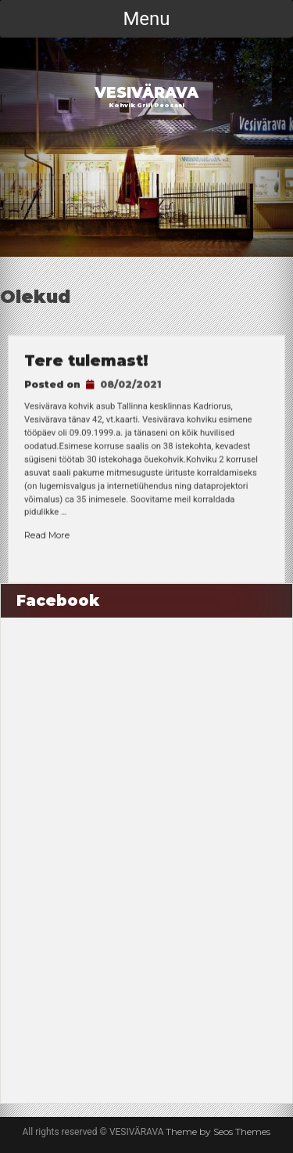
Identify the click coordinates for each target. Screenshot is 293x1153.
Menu (146, 19)
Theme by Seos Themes (218, 1131)
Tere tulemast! (86, 362)
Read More (47, 535)
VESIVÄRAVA (146, 93)
